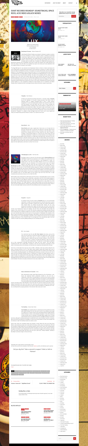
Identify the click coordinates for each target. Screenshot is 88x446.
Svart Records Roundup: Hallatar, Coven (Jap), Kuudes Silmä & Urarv (49, 411)
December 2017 (63, 301)
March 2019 (62, 277)
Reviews (27, 417)
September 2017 (63, 306)
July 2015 (62, 346)
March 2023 (62, 202)
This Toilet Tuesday (64, 425)
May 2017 (62, 312)
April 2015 (62, 351)
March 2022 (62, 221)
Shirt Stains (62, 418)
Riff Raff (62, 415)
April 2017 (62, 313)
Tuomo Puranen (15, 374)
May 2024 (62, 180)
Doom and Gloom (63, 387)
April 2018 (62, 295)
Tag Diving (62, 420)
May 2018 (62, 293)
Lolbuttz (61, 395)
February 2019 (63, 279)
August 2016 (62, 326)
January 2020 (63, 261)
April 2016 (62, 332)
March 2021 (62, 239)
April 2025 (62, 162)
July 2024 (62, 176)
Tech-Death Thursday (64, 421)
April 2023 (62, 200)
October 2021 (63, 228)
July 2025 (62, 158)
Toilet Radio (62, 426)
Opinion (61, 406)
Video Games (62, 431)
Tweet (12, 366)
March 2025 (62, 164)
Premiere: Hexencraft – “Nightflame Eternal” (20, 383)
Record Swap (62, 409)
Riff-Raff (62, 417)
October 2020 (63, 247)
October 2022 (63, 210)
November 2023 (63, 189)
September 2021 (63, 230)
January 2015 (63, 356)
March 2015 (62, 353)
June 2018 (62, 291)
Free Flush (62, 390)
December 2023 (63, 187)
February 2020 (63, 260)
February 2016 (63, 335)
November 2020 (63, 246)
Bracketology (62, 379)
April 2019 (62, 276)
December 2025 (63, 150)
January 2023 (63, 205)
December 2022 (63, 206)
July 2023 (62, 195)
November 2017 (63, 302)
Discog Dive (62, 384)
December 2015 (63, 339)
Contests (62, 380)
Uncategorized (63, 428)
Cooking (61, 382)
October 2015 (63, 342)
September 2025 (63, 154)
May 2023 (62, 198)
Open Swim (62, 404)
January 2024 (63, 186)
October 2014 (63, 361)
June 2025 (62, 159)
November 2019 (63, 265)
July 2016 (62, 328)
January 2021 (63, 243)
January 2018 (63, 299)
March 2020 (62, 258)
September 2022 (63, 211)
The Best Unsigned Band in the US (65, 103)
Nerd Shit (62, 398)
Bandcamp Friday (63, 377)
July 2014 (62, 365)
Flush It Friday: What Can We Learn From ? (62, 75)
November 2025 (63, 151)
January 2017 (63, 318)
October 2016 (63, 323)
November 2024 (63, 170)
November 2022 (63, 208)
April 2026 (62, 143)
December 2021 (63, 225)
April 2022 (62, 219)
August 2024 (62, 175)
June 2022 (62, 216)
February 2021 (63, 241)
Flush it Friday (62, 388)
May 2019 (62, 274)
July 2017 (62, 309)
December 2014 (63, 357)
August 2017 (62, 307)
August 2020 (62, 250)
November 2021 (63, 227)
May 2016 (62, 331)
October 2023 (63, 191)
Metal (45, 417)
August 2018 (62, 288)
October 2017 (63, 304)
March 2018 (62, 296)
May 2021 (62, 236)
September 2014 (63, 362)
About (64, 3)
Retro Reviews (63, 410)
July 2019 (62, 271)
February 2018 (63, 298)
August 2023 (62, 194)
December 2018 (63, 282)
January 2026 (63, 148)
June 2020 (62, 254)
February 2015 (63, 354)
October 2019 (63, 266)
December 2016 (63, 320)
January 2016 (63, 337)
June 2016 (62, 329)
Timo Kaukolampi (46, 372)
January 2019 (63, 280)
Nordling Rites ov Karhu (24, 391)
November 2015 (63, 340)
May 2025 (62, 161)
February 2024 (63, 184)
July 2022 (62, 214)
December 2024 (63, 169)
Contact (70, 3)
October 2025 (63, 153)
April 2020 (62, 257)
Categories (47, 3)
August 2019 (62, 269)
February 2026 (63, 147)
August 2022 (62, 213)
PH (28, 372)
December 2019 (63, 263)
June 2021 (62, 235)
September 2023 (63, 192)
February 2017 (63, 317)
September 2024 (63, 173)
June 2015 (62, 348)
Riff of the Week (63, 414)
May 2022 (62, 217)
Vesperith (21, 374)
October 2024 (63, 172)
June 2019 (62, 272)
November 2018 (63, 283)
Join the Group (56, 3)
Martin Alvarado (15, 372)
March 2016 (62, 334)
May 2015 (62, 350)
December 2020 (63, 244)
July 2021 (62, 233)
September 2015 (63, 343)
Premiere (62, 407)
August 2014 (62, 364)
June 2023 (62, 197)
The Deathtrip (38, 372)
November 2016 (63, 321)
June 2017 (62, 310)
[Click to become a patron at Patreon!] (33, 358)
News (61, 401)
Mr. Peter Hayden (23, 372)
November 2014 (63, 359)
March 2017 (62, 315)
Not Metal (23, 417)
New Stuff (62, 399)
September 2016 (63, 324)
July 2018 (62, 290)
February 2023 (63, 203)
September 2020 (63, 249)
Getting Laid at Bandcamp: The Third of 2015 (48, 420)
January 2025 (63, 167)
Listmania (62, 393)
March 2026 (62, 145)
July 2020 (62, 252)
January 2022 (63, 224)
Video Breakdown (63, 429)
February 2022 (63, 222)
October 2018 (63, 285)
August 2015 (62, 345)
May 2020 (62, 255)
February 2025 (63, 165)
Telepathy (32, 372)
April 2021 (62, 238)
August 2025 (62, 156)
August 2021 (62, 232)
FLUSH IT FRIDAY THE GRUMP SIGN (46, 383)
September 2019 (63, 268)
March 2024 (62, 183)
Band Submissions (63, 376)
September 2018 (63, 287)
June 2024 (62, 178)
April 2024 (62, 181)
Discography (62, 385)
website (35, 346)
